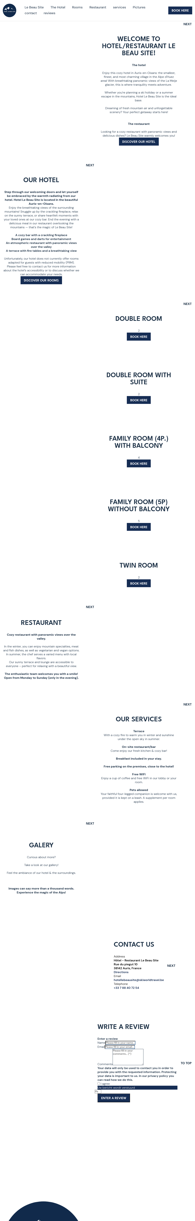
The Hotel (57, 7)
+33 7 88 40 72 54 (126, 988)
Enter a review (113, 1098)
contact (31, 13)
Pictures (139, 7)
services (119, 7)
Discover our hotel (138, 142)
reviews (49, 13)
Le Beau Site (34, 7)
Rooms (77, 7)
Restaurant (97, 7)
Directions (121, 972)
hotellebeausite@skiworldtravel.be (139, 980)
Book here (138, 337)
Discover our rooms (41, 280)
